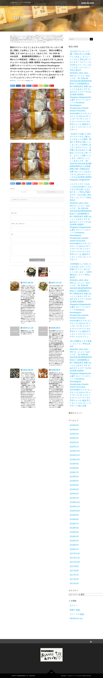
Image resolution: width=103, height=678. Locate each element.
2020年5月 (74, 429)
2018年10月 (75, 511)
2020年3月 (74, 438)
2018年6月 (74, 528)
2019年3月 (74, 489)
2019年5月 (74, 481)
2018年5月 (74, 532)
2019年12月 (75, 451)
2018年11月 (75, 506)
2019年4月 (74, 485)
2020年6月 (74, 425)
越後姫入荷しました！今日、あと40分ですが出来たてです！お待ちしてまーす (28, 332)
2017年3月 (74, 579)
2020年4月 (74, 434)
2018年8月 (74, 519)
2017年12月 (75, 553)
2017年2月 (74, 583)
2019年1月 (74, 498)
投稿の (75, 610)
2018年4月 (74, 536)
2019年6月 (74, 476)
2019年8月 (74, 468)
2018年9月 (74, 515)
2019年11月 (75, 455)
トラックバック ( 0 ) (51, 191)
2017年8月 (74, 571)
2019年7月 (74, 472)
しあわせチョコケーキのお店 (20, 2)
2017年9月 (74, 566)
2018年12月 (75, 502)
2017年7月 (74, 575)
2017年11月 (75, 558)
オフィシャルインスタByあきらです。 (26, 35)
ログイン (74, 605)
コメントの (77, 614)
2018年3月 (74, 541)
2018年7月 (74, 523)
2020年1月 (74, 447)
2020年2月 (74, 442)
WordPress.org (76, 618)
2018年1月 (74, 549)
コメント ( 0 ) (23, 191)
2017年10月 (75, 562)
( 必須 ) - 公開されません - (18, 223)
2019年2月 (74, 494)
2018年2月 (74, 545)
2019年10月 (75, 459)
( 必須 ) (14, 213)
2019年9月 (74, 464)
